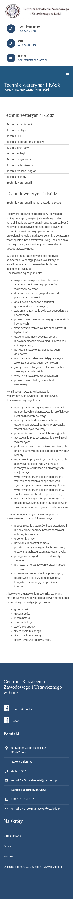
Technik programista (19, 159)
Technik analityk (16, 130)
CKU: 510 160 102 (22, 799)
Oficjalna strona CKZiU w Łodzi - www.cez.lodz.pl (33, 866)
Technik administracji (19, 124)
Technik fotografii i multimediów (25, 141)
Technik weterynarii (19, 182)
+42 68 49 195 (27, 45)
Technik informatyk (18, 147)
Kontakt (8, 856)
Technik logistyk (16, 153)
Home (7, 89)
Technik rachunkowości (21, 165)
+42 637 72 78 (27, 30)
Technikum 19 (18, 708)
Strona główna (12, 835)
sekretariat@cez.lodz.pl (32, 60)
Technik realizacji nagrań (21, 171)
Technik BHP (14, 136)
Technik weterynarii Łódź (32, 89)
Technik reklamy (16, 176)
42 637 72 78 (19, 770)
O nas (7, 846)
